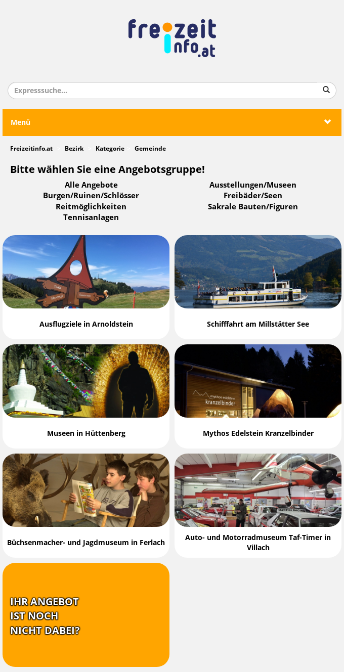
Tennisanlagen (91, 217)
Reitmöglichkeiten (91, 206)
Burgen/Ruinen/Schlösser (91, 195)
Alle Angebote (91, 185)
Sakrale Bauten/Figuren (253, 206)
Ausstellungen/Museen (252, 185)
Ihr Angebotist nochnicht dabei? (45, 616)
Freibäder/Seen (253, 195)
